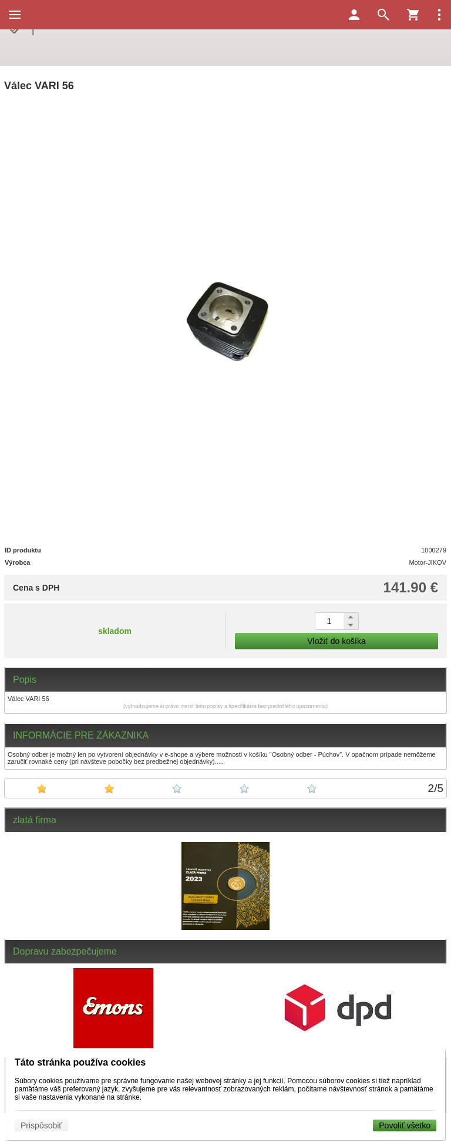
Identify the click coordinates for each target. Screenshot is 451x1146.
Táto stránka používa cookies (80, 1062)
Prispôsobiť (41, 1125)
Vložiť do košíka (336, 641)
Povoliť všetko (404, 1125)
